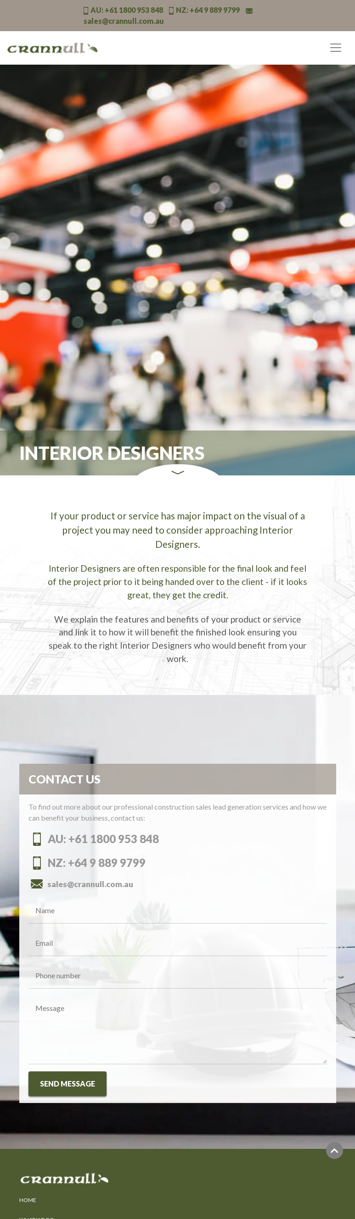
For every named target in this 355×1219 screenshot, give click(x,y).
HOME (27, 1200)
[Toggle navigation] (335, 47)
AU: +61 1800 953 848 (93, 838)
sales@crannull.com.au (80, 884)
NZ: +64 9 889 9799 (87, 862)
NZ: (204, 10)
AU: (123, 10)
